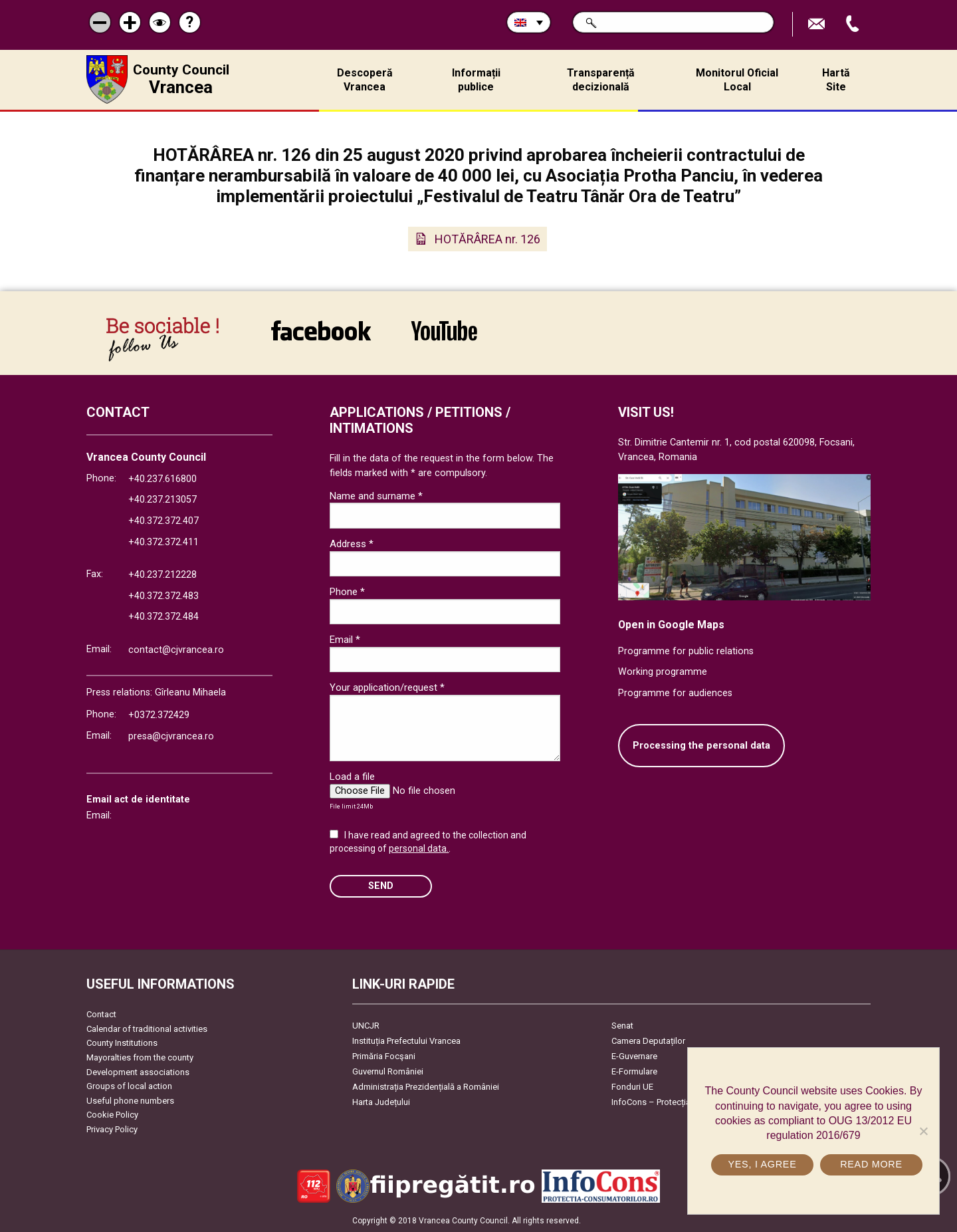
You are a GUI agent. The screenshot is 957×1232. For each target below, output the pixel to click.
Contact (101, 1014)
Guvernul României (387, 1071)
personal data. (419, 848)
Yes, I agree (762, 1164)
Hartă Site (836, 79)
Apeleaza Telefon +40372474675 (854, 24)
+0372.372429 (158, 715)
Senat (622, 1026)
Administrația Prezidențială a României (425, 1087)
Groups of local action (129, 1086)
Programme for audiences (675, 693)
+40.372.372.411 (163, 542)
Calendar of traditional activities (146, 1029)
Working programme (662, 672)
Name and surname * (376, 496)
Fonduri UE (632, 1087)
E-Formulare (634, 1071)
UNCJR (365, 1026)
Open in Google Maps (671, 624)
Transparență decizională (601, 79)
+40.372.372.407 (163, 521)
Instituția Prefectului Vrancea (406, 1041)
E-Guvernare (634, 1056)
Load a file (352, 777)
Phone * (347, 592)
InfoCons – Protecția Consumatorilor (681, 1102)
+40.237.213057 (162, 499)
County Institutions (122, 1043)
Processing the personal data (701, 745)
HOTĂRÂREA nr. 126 (487, 239)
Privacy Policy (112, 1129)
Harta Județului (381, 1102)
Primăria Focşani (383, 1056)
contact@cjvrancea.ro (176, 650)
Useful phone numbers (130, 1101)
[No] (923, 1131)
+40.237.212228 (162, 574)
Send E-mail (818, 24)
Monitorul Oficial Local (737, 79)
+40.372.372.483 (163, 596)
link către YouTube (444, 330)
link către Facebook (321, 330)
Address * (351, 544)
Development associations (137, 1072)
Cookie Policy (112, 1115)
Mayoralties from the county (139, 1057)
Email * (345, 640)
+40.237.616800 (162, 479)
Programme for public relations (686, 651)
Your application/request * (387, 687)
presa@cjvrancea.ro (171, 736)
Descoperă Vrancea (365, 79)
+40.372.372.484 (163, 616)
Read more (871, 1164)
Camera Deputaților (648, 1041)
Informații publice (476, 79)
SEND (380, 886)
